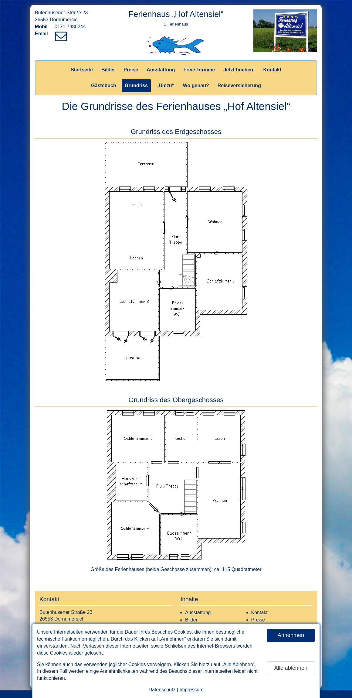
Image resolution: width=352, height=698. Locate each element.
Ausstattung (161, 69)
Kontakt (272, 69)
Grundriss (136, 85)
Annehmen (291, 635)
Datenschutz (161, 689)
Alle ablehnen (290, 668)
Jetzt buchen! (239, 69)
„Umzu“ (165, 85)
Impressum (191, 689)
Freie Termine (199, 69)
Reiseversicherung (239, 85)
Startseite (82, 69)
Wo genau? (196, 85)
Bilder (108, 69)
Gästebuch (103, 85)
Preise (131, 69)
